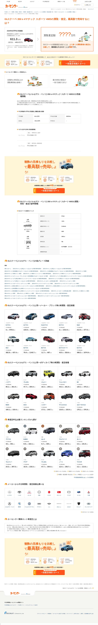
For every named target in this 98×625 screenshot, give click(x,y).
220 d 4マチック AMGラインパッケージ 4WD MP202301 (37, 273)
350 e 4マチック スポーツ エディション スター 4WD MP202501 (20, 296)
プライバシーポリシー (41, 613)
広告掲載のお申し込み (88, 613)
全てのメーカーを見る (88, 512)
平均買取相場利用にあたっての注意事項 (83, 477)
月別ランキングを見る (88, 471)
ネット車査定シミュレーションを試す (84, 474)
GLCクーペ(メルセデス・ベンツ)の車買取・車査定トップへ (77, 588)
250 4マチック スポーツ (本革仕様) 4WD (61, 291)
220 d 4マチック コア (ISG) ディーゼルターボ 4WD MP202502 (64, 278)
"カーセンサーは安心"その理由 (59, 613)
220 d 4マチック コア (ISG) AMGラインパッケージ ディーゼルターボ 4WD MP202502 (71, 276)
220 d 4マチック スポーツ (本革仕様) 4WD (47, 281)
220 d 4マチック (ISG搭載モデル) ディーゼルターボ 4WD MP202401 (21, 271)
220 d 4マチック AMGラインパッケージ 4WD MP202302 (67, 273)
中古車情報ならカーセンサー (10, 605)
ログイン (78, 4)
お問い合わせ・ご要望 (78, 613)
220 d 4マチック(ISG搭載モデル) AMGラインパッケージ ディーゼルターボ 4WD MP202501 (27, 291)
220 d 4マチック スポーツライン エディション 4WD (17, 283)
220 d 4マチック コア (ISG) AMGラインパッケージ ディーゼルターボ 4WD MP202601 (26, 278)
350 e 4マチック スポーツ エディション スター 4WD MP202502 (53, 296)
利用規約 (49, 613)
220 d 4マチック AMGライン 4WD (13, 273)
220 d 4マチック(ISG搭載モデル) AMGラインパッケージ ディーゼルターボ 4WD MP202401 (27, 288)
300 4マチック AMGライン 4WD (81, 291)
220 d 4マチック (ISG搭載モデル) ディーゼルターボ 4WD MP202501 (57, 271)
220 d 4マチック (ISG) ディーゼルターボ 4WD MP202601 (57, 268)
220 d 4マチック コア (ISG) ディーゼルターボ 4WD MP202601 (20, 281)
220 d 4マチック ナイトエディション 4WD (42, 283)
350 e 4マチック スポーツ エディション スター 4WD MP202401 (51, 293)
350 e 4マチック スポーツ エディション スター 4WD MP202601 (20, 298)
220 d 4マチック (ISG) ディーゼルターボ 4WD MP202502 (27, 268)
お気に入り (88, 5)
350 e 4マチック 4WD (10, 293)
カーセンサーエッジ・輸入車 (31, 605)
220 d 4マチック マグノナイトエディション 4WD (67, 283)
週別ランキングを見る (74, 471)
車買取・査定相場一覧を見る (65, 474)
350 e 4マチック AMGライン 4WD (25, 293)
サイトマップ (90, 9)
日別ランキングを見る (60, 471)
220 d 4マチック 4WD (81, 271)
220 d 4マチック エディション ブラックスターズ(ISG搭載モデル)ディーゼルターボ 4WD (26, 276)
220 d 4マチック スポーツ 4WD (67, 281)
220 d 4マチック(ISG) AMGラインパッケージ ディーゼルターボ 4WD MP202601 (65, 286)
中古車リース (21, 605)
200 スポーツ (8, 268)
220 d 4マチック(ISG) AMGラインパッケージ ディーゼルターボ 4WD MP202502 (24, 286)
